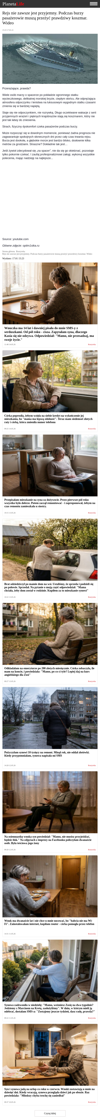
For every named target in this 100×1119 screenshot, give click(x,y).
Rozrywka (92, 345)
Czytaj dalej (50, 1113)
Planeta (13, 4)
